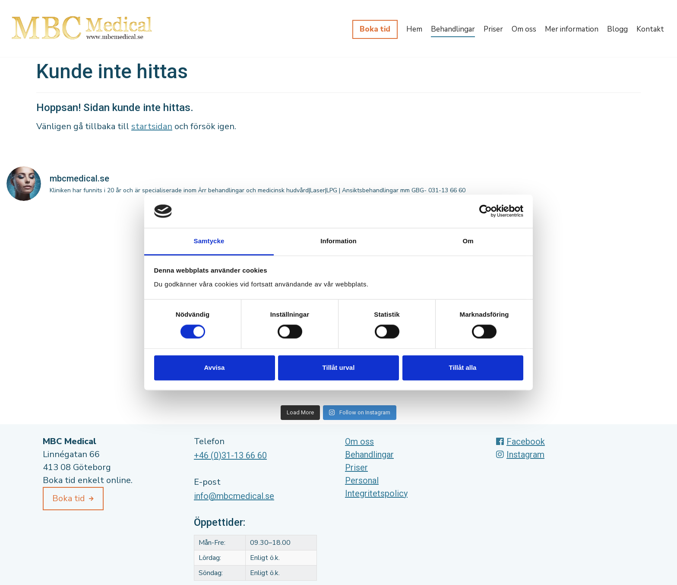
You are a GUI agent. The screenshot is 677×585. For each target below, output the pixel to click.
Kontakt (650, 29)
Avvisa (214, 367)
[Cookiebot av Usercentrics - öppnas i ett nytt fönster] (485, 211)
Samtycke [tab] (209, 241)
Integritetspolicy (376, 493)
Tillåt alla (463, 367)
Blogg (617, 29)
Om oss (524, 29)
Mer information (571, 29)
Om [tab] (467, 241)
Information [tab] (338, 241)
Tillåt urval (339, 367)
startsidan (151, 126)
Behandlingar (453, 29)
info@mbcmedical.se (234, 496)
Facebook (520, 441)
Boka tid (375, 29)
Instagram (520, 454)
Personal (362, 480)
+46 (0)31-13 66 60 (230, 455)
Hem (414, 29)
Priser (493, 29)
